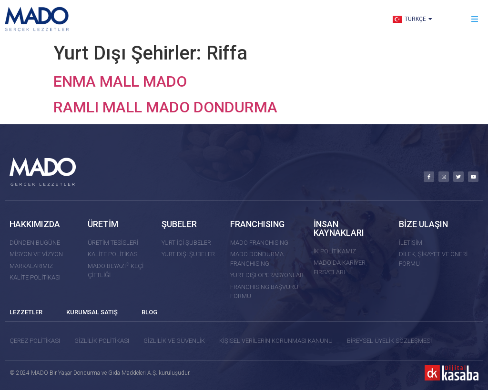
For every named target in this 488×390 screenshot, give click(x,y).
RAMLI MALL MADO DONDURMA (165, 107)
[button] (475, 19)
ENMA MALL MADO (120, 81)
